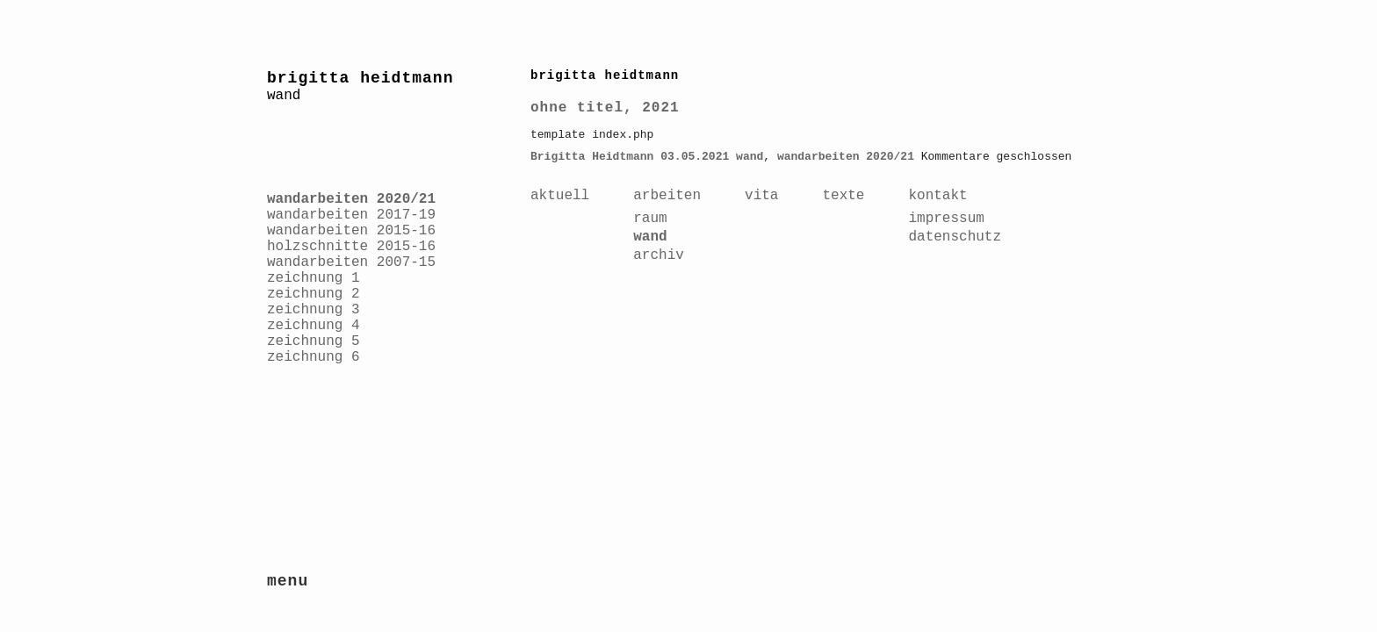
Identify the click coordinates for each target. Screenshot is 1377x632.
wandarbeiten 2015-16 (351, 231)
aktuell (559, 196)
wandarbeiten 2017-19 (351, 215)
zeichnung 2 (313, 294)
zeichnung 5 (313, 341)
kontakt (937, 196)
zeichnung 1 (313, 278)
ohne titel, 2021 (605, 108)
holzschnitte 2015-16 (351, 247)
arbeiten (667, 196)
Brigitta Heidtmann (591, 156)
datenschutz (954, 237)
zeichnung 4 (313, 326)
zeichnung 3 (313, 310)
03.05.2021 (694, 156)
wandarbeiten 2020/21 (351, 199)
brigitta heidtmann (360, 78)
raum (650, 218)
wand (749, 156)
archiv (658, 255)
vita (761, 196)
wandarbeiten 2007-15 (351, 262)
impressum (946, 218)
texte (843, 196)
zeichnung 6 (313, 357)
